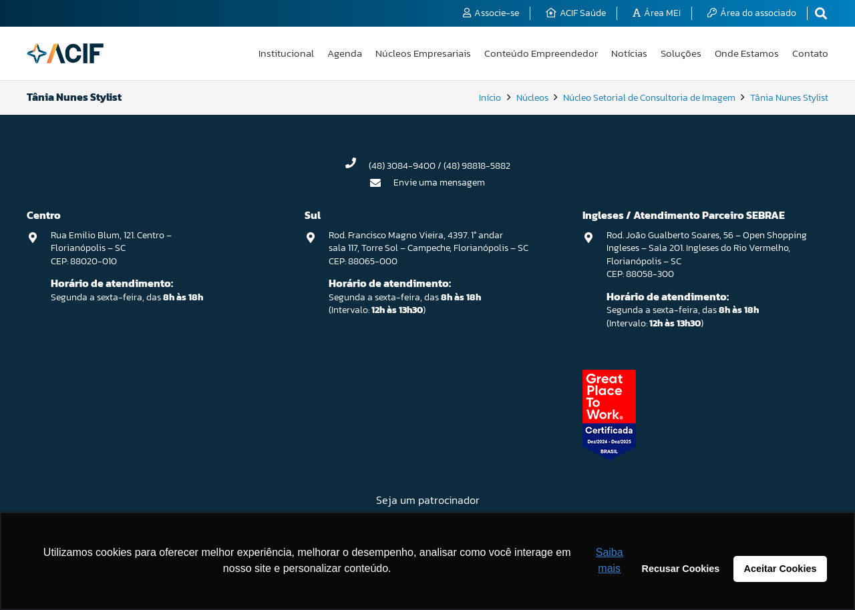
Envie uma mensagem (439, 183)
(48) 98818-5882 (477, 166)
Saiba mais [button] (609, 560)
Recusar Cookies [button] (681, 568)
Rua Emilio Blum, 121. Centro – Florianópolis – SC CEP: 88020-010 (111, 248)
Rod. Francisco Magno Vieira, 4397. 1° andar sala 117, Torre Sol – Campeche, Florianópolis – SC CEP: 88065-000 (428, 248)
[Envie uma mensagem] (382, 183)
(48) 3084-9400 (402, 166)
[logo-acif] (65, 53)
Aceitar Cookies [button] (780, 568)
